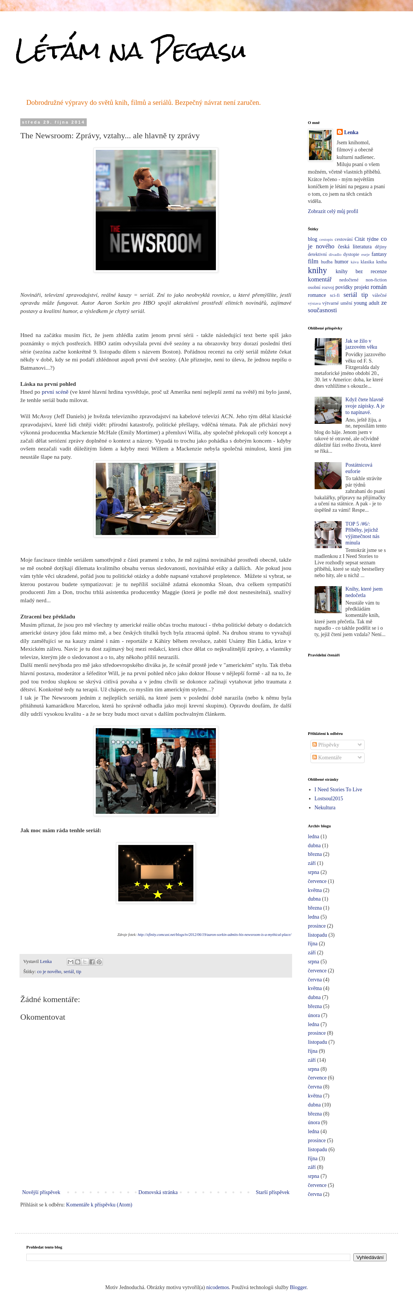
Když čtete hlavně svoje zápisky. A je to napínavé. (364, 406)
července (317, 881)
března (315, 854)
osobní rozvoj (321, 287)
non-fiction (376, 280)
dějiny (381, 246)
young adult (367, 303)
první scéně (55, 391)
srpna (313, 872)
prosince (317, 926)
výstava (314, 303)
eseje (365, 254)
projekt (361, 287)
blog (312, 239)
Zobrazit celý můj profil (333, 211)
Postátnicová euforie (358, 468)
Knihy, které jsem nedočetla (364, 592)
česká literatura (355, 246)
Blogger (298, 1287)
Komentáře (327, 757)
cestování (344, 239)
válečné (379, 295)
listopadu (317, 935)
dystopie (351, 254)
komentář (320, 279)
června (315, 980)
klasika (367, 262)
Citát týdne (367, 239)
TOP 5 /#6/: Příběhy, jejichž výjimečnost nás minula (362, 533)
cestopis (326, 239)
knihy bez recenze (361, 271)
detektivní (317, 254)
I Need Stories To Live (338, 789)
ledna (313, 836)
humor (341, 262)
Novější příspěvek (41, 1192)
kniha (381, 262)
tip (78, 971)
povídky (344, 287)
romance (317, 295)
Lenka (351, 132)
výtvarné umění (337, 303)
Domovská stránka (158, 1192)
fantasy (379, 254)
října (313, 943)
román (379, 286)
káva (355, 262)
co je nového (49, 971)
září (312, 863)
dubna (314, 845)
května (315, 890)
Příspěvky (325, 745)
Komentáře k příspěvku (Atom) (99, 1205)
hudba (327, 262)
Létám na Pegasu (130, 50)
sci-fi (335, 295)
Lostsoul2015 (329, 798)
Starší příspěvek (272, 1192)
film (313, 261)
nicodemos (217, 1287)
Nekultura (325, 807)
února (314, 1015)
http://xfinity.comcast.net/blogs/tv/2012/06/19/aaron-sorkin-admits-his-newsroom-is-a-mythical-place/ (214, 935)
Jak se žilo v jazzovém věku (361, 344)
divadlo (335, 254)
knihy (317, 270)
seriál (68, 971)
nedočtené (349, 280)
